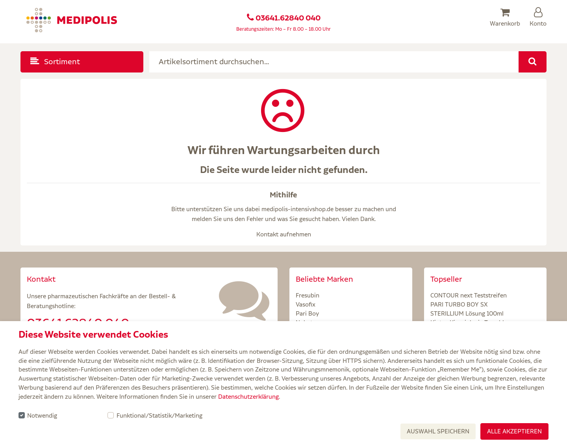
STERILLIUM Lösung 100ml (467, 313)
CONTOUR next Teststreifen (468, 295)
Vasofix (305, 304)
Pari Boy (307, 313)
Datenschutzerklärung (248, 396)
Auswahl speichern (438, 431)
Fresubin (307, 295)
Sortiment (55, 61)
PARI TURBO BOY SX (458, 304)
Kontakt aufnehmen (283, 234)
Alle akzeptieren (514, 431)
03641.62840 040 (288, 18)
